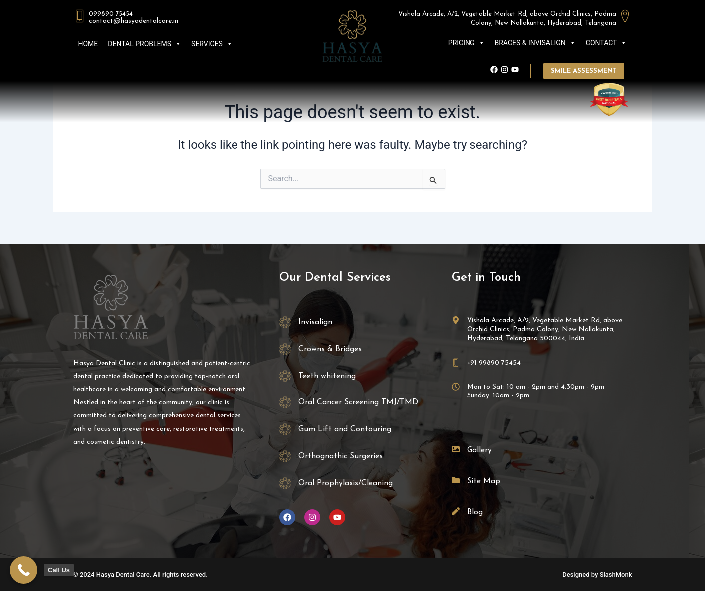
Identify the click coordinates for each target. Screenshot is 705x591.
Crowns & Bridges (330, 349)
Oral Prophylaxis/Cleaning (345, 483)
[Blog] (456, 511)
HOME (88, 44)
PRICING (466, 43)
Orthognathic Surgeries (340, 456)
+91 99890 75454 (494, 363)
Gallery (479, 450)
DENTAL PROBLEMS (144, 44)
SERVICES (212, 44)
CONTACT (606, 43)
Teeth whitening (327, 376)
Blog (475, 512)
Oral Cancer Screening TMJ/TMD (358, 402)
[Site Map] (456, 480)
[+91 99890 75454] (456, 363)
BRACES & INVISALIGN (535, 43)
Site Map (483, 481)
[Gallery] (456, 449)
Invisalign (315, 322)
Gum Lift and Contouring (344, 429)
